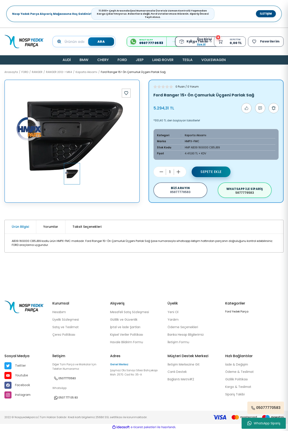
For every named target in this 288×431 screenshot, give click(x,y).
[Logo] (24, 41)
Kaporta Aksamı (195, 135)
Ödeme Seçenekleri (183, 327)
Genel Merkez (119, 365)
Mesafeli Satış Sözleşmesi (129, 312)
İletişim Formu (178, 342)
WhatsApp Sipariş (263, 423)
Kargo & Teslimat (238, 387)
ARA (101, 41)
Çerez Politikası (63, 335)
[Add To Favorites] (126, 93)
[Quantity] (170, 171)
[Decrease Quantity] (161, 171)
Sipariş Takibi (235, 395)
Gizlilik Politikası (236, 380)
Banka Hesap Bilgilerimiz (186, 335)
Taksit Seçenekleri (86, 227)
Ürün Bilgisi (20, 227)
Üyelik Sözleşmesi (65, 320)
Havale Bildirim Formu (126, 342)
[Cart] (229, 41)
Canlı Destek (177, 372)
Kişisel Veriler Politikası (126, 335)
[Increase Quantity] (178, 171)
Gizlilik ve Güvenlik (123, 320)
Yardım (173, 320)
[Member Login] (191, 42)
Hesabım (59, 312)
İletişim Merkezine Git (184, 365)
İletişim (266, 13)
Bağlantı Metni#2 (181, 380)
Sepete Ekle (211, 171)
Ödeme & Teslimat (240, 372)
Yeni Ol (173, 312)
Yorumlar (50, 227)
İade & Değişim (236, 365)
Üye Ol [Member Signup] (200, 44)
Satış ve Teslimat (65, 327)
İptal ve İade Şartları (125, 327)
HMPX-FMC (192, 141)
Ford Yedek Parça (236, 312)
